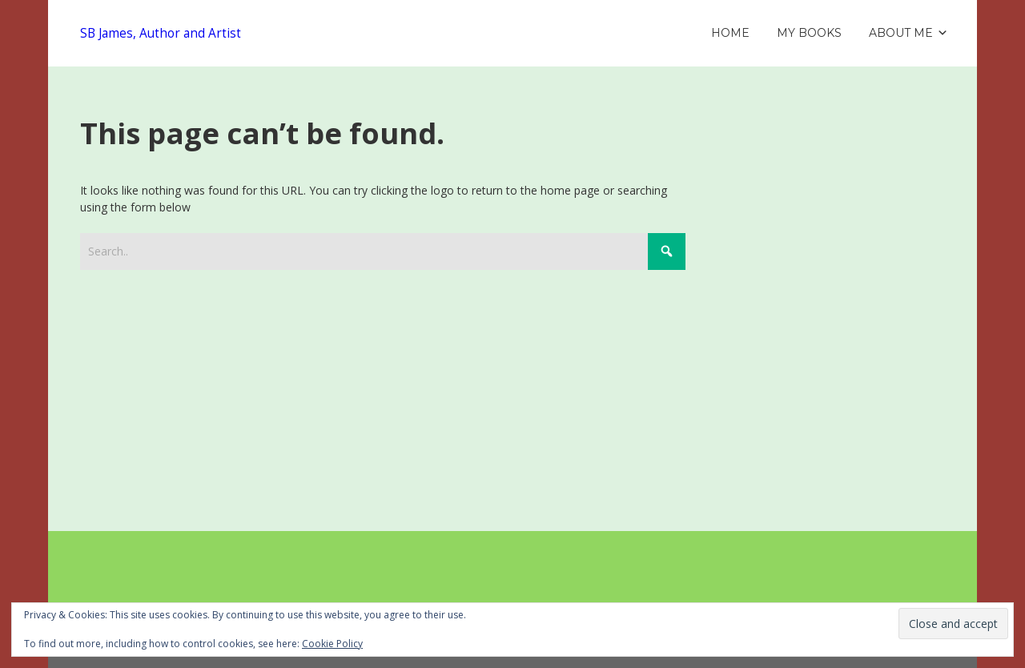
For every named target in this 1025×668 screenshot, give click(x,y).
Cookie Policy (332, 643)
